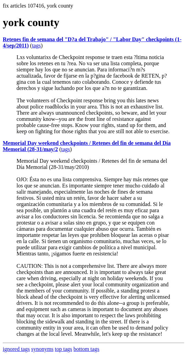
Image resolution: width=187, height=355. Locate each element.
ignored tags (16, 349)
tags (36, 45)
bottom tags (86, 349)
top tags (63, 349)
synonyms (42, 349)
